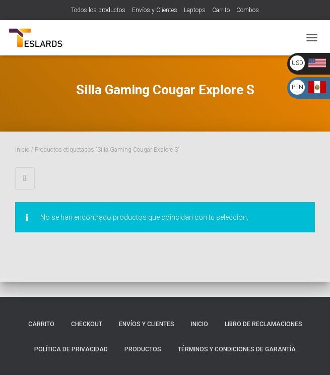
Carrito (221, 10)
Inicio (22, 149)
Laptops (195, 10)
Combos (247, 10)
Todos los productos (98, 10)
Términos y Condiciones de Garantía (237, 349)
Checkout (86, 324)
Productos (142, 349)
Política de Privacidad (71, 349)
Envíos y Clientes (154, 10)
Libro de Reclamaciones (263, 324)
